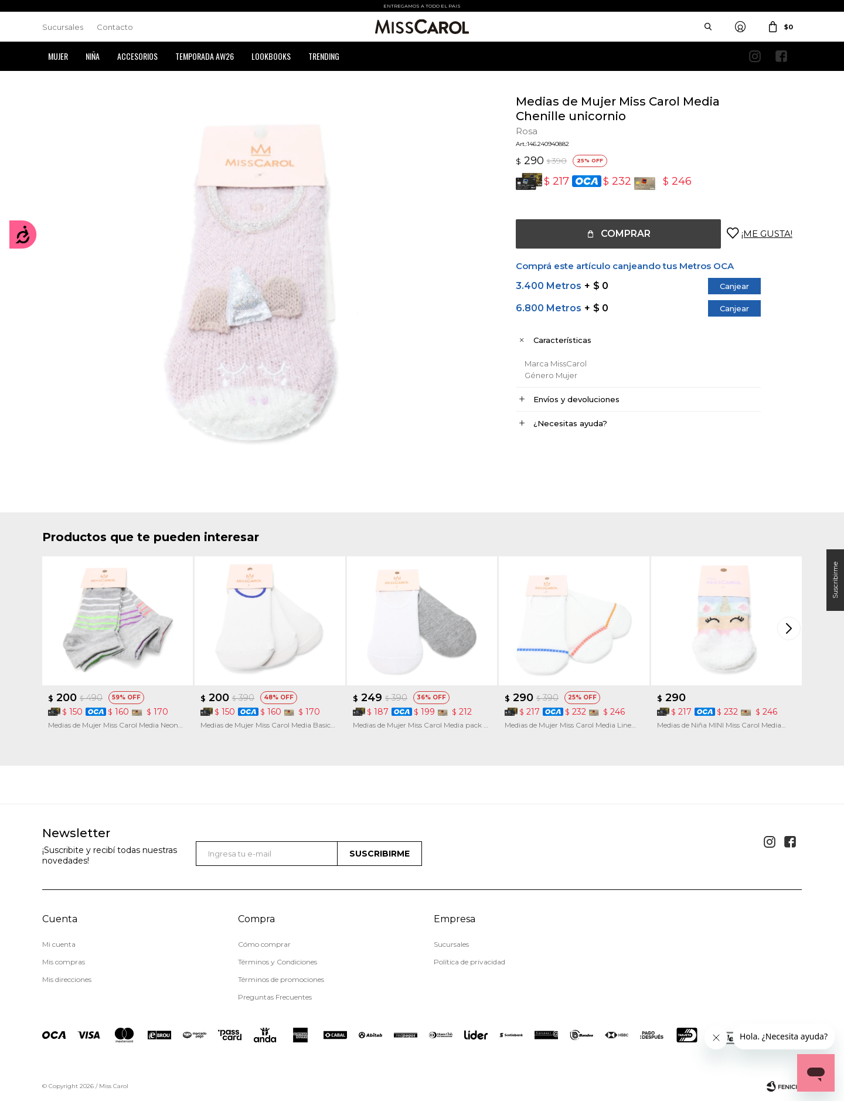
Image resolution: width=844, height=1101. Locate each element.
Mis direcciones (66, 979)
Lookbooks (271, 56)
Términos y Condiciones (277, 961)
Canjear (734, 286)
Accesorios (137, 56)
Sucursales (62, 27)
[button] (790, 628)
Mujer (58, 56)
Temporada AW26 (204, 56)
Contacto (115, 27)
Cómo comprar (264, 944)
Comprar (626, 233)
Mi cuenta (59, 944)
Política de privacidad (469, 961)
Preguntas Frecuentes (275, 997)
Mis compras (63, 961)
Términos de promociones (281, 979)
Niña (93, 56)
